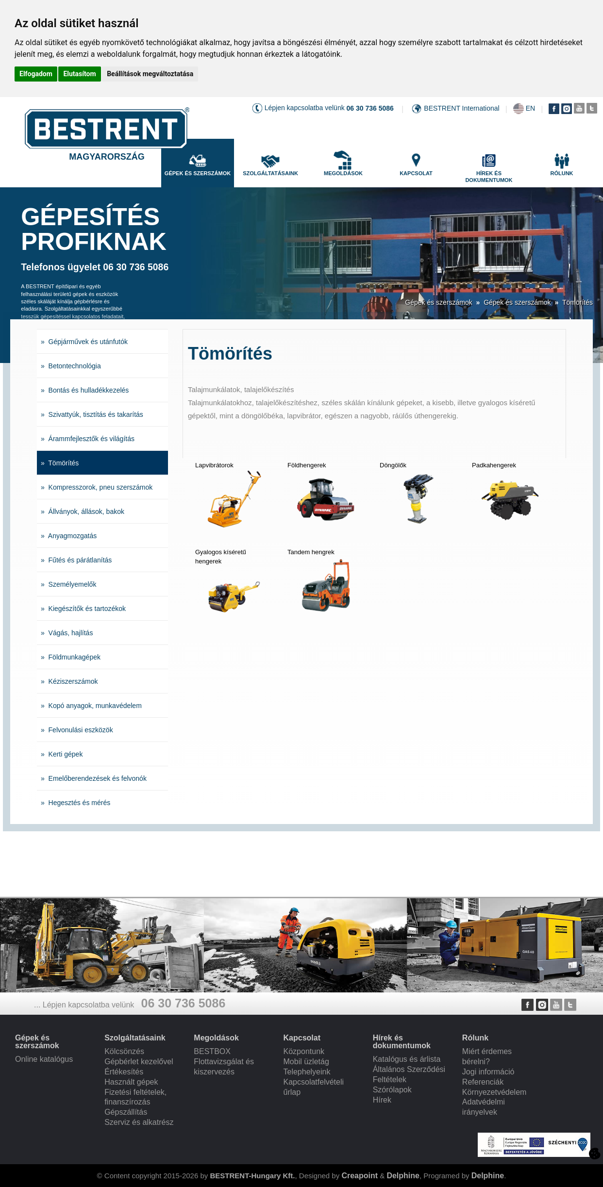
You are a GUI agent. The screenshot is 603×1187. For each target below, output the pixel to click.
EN (530, 108)
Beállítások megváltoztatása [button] (150, 74)
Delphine (402, 1175)
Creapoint (359, 1175)
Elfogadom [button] (35, 74)
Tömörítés (577, 302)
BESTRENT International (461, 108)
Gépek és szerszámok (438, 302)
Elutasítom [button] (79, 74)
